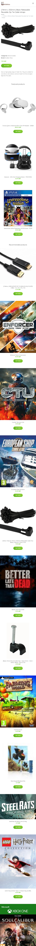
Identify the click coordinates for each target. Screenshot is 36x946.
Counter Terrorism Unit (18, 422)
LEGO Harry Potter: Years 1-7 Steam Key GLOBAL (18, 891)
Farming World (18, 729)
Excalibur (13, 55)
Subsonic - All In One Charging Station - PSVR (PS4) (18, 177)
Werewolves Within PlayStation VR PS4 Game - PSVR (18, 228)
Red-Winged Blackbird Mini (18, 781)
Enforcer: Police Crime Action (18, 355)
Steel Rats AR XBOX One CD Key (18, 821)
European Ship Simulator (18, 489)
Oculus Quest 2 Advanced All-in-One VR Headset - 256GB (18, 125)
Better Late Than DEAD (18, 609)
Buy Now (6, 65)
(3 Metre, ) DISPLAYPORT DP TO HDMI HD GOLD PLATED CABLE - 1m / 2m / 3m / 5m (18, 287)
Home (2, 14)
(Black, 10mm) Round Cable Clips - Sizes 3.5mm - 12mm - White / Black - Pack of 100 (18, 661)
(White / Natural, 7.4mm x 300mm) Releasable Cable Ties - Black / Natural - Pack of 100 (18, 541)
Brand (9, 55)
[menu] (33, 3)
